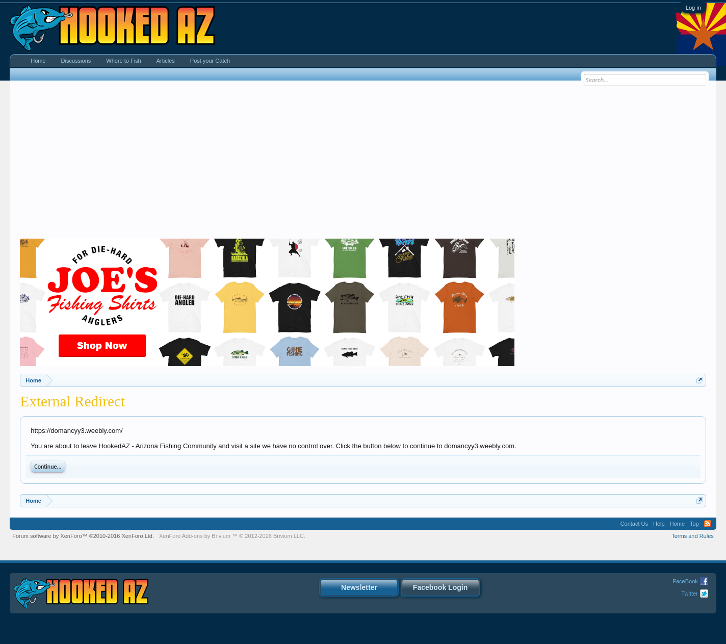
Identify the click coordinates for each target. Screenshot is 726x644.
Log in (693, 8)
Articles (166, 61)
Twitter (689, 593)
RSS (707, 523)
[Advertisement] (363, 162)
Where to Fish (123, 61)
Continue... (47, 466)
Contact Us (634, 524)
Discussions (76, 61)
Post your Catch (210, 61)
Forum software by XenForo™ (83, 536)
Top (694, 524)
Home (38, 61)
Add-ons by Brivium (232, 536)
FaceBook (685, 581)
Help (659, 524)
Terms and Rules (692, 536)
